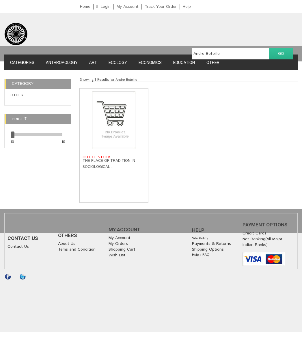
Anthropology (62, 62)
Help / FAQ (201, 254)
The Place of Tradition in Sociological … (109, 164)
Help (187, 7)
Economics (150, 62)
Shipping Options (208, 249)
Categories (22, 62)
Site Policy (200, 238)
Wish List (117, 255)
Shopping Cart (122, 249)
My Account (128, 7)
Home (85, 7)
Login (106, 7)
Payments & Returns (211, 244)
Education (184, 62)
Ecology (118, 62)
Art (93, 62)
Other (212, 62)
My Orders (118, 244)
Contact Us (18, 246)
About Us (66, 244)
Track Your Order (161, 7)
